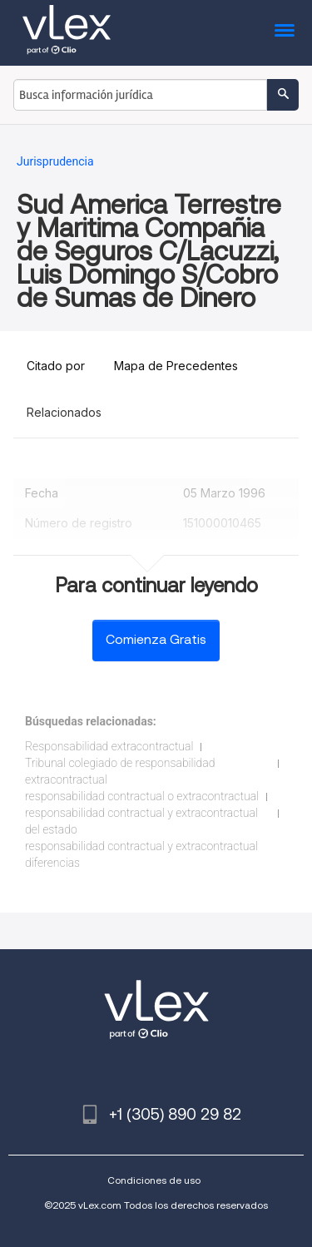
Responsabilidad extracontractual (109, 746)
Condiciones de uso (154, 1180)
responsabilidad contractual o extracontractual (142, 796)
